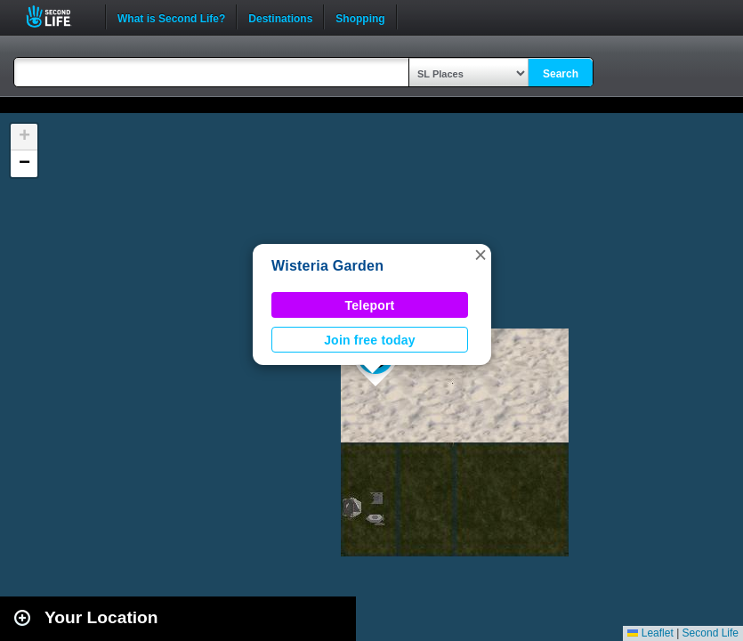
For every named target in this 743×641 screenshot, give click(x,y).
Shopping (359, 16)
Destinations (280, 16)
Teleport (370, 305)
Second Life (58, 16)
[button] (480, 254)
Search (560, 74)
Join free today (370, 340)
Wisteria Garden (327, 265)
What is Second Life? (171, 16)
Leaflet (650, 633)
